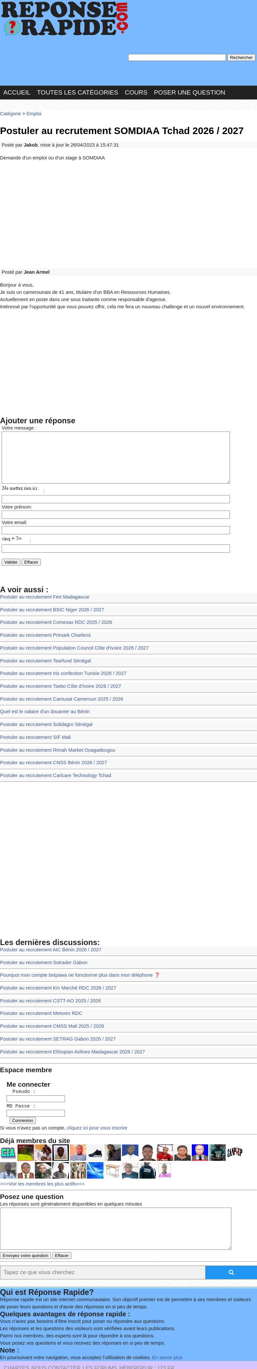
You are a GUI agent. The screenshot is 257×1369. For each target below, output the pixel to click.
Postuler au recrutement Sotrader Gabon (41, 944)
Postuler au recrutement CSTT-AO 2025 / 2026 (47, 980)
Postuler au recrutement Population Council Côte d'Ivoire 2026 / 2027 (69, 640)
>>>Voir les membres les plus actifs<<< (39, 1155)
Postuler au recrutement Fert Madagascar (42, 592)
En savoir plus (156, 1330)
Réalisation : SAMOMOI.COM (43, 1349)
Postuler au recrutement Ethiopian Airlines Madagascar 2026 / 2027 (68, 1028)
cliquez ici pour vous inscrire (90, 1101)
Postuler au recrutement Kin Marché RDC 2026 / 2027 (54, 968)
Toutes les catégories (77, 89)
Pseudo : (18, 1066)
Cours (136, 89)
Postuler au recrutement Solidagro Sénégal (43, 712)
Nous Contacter (55, 1341)
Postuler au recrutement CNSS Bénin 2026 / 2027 (50, 747)
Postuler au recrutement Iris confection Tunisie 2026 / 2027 (59, 664)
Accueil (16, 89)
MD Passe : (18, 1080)
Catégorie (10, 110)
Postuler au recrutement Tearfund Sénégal (42, 652)
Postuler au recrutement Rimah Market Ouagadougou (54, 736)
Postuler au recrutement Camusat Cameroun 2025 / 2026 (57, 687)
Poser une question (189, 89)
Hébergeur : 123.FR (146, 1341)
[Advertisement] (128, 208)
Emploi (32, 110)
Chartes (16, 1341)
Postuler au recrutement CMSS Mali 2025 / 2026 (49, 1004)
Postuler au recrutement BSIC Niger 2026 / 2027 (49, 604)
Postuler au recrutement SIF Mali (33, 724)
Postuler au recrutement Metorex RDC (38, 993)
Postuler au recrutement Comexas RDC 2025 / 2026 (52, 616)
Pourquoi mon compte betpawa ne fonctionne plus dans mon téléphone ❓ (75, 956)
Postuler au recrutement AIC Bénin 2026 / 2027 (47, 933)
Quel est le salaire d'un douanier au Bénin (42, 700)
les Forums (100, 1341)
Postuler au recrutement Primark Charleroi (42, 628)
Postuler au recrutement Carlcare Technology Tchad (52, 760)
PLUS (91, 1349)
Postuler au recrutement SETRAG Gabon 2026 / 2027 (54, 1016)
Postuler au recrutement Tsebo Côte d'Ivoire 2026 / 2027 (56, 676)
